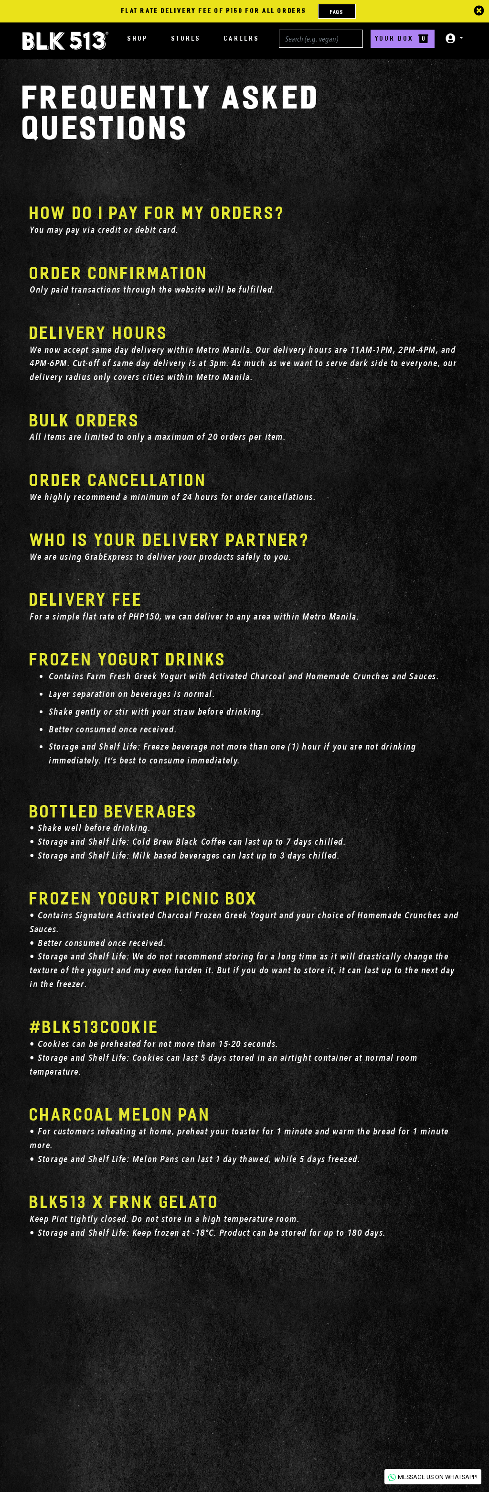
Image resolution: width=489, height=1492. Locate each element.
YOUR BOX (402, 38)
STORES (186, 38)
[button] (451, 38)
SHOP (138, 38)
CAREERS (242, 38)
